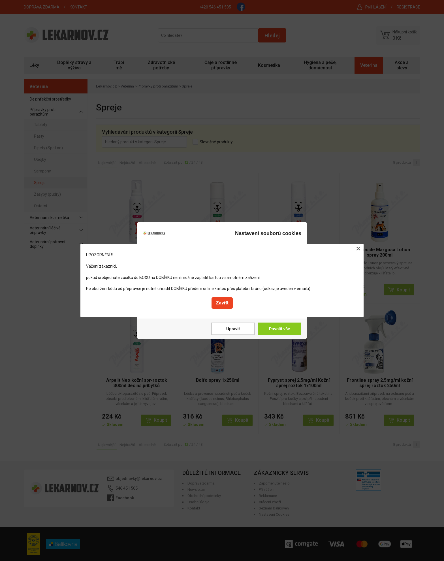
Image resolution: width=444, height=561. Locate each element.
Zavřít (222, 303)
